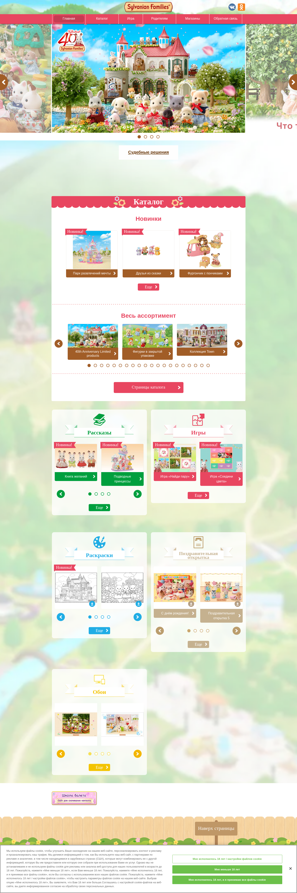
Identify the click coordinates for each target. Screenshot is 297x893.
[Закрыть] (290, 872)
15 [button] (176, 365)
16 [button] (183, 365)
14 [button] (170, 365)
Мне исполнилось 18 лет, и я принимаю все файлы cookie (227, 883)
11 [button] (151, 365)
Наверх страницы (216, 828)
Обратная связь (226, 18)
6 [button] (120, 365)
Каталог (102, 18)
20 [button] (208, 365)
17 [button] (189, 365)
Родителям (159, 18)
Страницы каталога (148, 387)
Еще (148, 287)
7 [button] (126, 365)
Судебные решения (148, 152)
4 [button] (107, 365)
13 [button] (164, 365)
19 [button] (201, 365)
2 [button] (145, 136)
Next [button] (293, 82)
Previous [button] (4, 82)
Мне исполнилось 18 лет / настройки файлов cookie (227, 862)
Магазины (192, 18)
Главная (69, 18)
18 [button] (195, 365)
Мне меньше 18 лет (227, 872)
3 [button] (151, 136)
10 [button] (145, 365)
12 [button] (158, 365)
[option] (148, 78)
